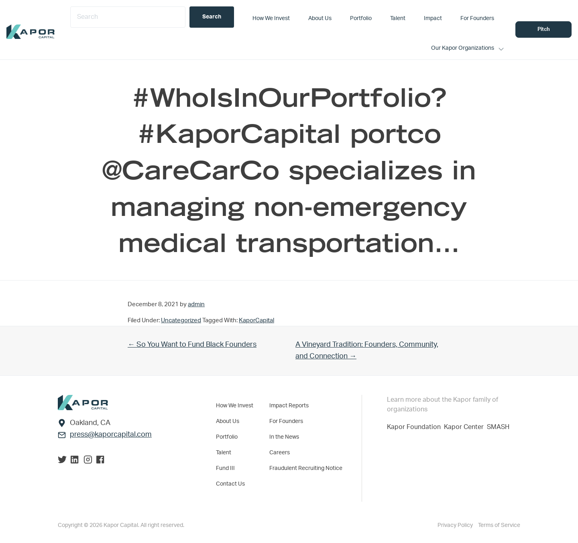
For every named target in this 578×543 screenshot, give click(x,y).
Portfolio (227, 437)
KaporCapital (256, 320)
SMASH (498, 427)
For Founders (286, 421)
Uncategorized (181, 320)
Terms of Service (499, 525)
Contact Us (230, 484)
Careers (279, 453)
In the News (284, 437)
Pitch (543, 29)
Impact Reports (289, 406)
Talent (223, 453)
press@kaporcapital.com (111, 434)
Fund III (225, 468)
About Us (227, 421)
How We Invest (234, 406)
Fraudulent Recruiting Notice (305, 468)
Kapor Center (465, 427)
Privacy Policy (456, 525)
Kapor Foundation (415, 427)
